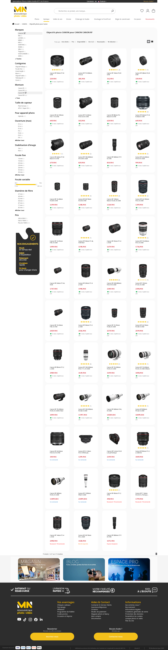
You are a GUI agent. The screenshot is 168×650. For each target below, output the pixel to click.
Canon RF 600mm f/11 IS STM (114, 158)
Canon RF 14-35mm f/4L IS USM (56, 242)
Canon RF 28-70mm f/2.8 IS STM (84, 200)
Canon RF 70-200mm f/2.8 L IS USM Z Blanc (142, 368)
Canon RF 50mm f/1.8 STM (57, 74)
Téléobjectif (20, 78)
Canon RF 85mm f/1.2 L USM (57, 368)
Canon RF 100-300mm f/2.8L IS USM (85, 410)
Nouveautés (102, 42)
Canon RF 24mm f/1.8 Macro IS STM (57, 158)
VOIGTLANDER (23, 54)
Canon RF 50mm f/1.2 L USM (85, 326)
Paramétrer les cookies (134, 616)
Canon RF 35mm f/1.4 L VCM (114, 242)
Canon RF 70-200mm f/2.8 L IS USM (114, 368)
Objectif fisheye (21, 67)
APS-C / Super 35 (24, 108)
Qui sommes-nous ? (132, 605)
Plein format (23, 106)
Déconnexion (96, 618)
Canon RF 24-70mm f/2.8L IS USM (141, 326)
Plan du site (129, 621)
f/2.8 (20, 133)
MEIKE (20, 40)
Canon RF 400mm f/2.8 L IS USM (55, 494)
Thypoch (21, 51)
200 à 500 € (22, 218)
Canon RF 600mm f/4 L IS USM (114, 410)
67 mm (21, 203)
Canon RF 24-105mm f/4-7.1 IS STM (56, 116)
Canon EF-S (22, 90)
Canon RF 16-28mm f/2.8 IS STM (56, 200)
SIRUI (21, 49)
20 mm (21, 163)
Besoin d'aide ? (149, 1)
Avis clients (66, 42)
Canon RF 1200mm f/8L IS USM (84, 494)
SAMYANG (22, 45)
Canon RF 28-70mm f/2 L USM (84, 536)
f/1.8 (20, 129)
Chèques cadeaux (63, 605)
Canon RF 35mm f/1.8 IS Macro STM (142, 116)
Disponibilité (82, 42)
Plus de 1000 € (24, 223)
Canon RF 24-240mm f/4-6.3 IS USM (142, 158)
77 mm (21, 205)
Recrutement (130, 607)
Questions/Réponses (99, 607)
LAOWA (21, 38)
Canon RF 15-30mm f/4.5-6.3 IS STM (84, 116)
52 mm (21, 199)
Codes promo (62, 614)
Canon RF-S (22, 95)
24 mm (21, 165)
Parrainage (61, 607)
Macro (18, 73)
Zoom (18, 80)
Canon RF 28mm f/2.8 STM (142, 74)
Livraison (94, 609)
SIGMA (21, 47)
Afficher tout (19, 140)
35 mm (21, 170)
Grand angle (20, 71)
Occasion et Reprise (64, 616)
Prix (74, 42)
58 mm (21, 201)
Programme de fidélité (65, 612)
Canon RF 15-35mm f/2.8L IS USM (113, 326)
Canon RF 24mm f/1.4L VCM (57, 284)
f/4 (20, 138)
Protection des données (134, 614)
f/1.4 (20, 126)
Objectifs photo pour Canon (38, 24)
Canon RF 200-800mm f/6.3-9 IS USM (114, 284)
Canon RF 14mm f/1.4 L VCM (57, 536)
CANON (24, 24)
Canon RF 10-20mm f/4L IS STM (56, 326)
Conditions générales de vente (136, 612)
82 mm (21, 208)
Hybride (22, 116)
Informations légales (133, 609)
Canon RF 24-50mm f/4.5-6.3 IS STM (56, 452)
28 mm (21, 168)
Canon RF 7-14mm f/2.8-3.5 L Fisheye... (141, 494)
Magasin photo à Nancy (100, 614)
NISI (20, 42)
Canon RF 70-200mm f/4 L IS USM (142, 242)
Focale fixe (20, 69)
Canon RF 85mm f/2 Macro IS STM (113, 116)
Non (20, 151)
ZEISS (20, 56)
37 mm (21, 194)
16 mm (21, 161)
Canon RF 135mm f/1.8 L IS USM (141, 284)
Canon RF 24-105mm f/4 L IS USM (142, 200)
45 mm (21, 172)
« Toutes (18, 59)
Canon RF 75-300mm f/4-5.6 (85, 74)
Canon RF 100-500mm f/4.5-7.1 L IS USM (85, 368)
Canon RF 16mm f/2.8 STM (114, 74)
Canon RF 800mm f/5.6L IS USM (141, 410)
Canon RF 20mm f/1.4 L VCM (85, 284)
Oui (20, 148)
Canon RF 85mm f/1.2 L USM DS (142, 452)
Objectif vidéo (20, 76)
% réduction (113, 42)
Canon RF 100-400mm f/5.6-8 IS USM (85, 158)
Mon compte (96, 616)
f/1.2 (20, 124)
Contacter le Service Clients (101, 605)
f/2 (20, 131)
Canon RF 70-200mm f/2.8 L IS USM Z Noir (56, 410)
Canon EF (22, 88)
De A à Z (92, 42)
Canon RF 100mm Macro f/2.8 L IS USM (114, 200)
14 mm (21, 159)
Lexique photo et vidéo (134, 618)
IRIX (20, 36)
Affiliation (60, 609)
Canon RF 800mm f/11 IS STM (114, 536)
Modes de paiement (98, 612)
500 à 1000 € (23, 221)
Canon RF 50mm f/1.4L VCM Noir (85, 242)
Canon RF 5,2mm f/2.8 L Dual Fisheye (114, 452)
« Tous (17, 98)
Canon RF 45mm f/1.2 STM (114, 494)
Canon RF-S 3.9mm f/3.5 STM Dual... (84, 452)
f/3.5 (20, 135)
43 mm (21, 196)
